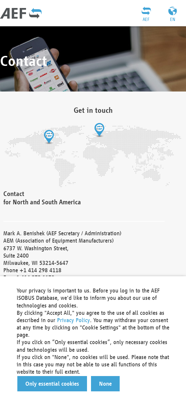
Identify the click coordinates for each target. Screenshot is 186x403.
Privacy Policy (73, 319)
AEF (146, 19)
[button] (52, 383)
